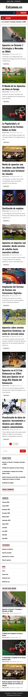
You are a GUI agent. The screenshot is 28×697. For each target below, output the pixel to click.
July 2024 (4, 527)
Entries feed (5, 574)
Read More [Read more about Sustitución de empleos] (6, 221)
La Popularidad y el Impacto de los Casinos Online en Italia (14, 113)
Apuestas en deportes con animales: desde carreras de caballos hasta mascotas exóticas (14, 232)
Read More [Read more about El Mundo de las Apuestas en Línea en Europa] (6, 102)
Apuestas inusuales (8, 322)
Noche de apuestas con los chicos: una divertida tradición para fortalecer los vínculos (14, 154)
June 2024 (4, 531)
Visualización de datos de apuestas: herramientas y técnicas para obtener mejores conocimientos (14, 407)
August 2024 (5, 524)
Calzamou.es (14, 7)
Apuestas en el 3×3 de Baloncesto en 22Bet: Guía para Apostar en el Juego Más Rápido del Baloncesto (14, 360)
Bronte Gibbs (6, 54)
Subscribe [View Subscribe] (21, 13)
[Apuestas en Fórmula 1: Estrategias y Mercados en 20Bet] (14, 599)
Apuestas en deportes (9, 238)
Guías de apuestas (8, 40)
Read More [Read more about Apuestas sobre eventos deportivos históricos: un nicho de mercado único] (6, 348)
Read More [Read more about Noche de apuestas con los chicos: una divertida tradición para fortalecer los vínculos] (6, 186)
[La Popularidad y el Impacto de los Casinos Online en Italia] (14, 647)
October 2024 (5, 517)
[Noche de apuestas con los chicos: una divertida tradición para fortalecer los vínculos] (14, 672)
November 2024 (6, 513)
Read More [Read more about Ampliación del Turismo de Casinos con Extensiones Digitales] (6, 306)
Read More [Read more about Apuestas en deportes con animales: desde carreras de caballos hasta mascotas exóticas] (6, 265)
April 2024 (4, 538)
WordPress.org (5, 582)
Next (16, 444)
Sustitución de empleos (14, 198)
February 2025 (5, 502)
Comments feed (6, 578)
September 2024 (6, 520)
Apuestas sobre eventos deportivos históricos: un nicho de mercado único (14, 317)
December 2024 (6, 509)
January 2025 (5, 506)
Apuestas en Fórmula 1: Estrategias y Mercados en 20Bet (14, 34)
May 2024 (4, 535)
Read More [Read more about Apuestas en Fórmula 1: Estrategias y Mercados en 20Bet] (6, 64)
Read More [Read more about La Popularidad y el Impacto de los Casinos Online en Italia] (6, 143)
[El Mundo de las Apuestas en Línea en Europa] (14, 623)
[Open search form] (14, 12)
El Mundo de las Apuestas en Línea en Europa (14, 75)
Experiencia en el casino (9, 81)
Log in (3, 571)
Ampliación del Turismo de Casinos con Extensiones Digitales (14, 276)
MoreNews (10, 695)
